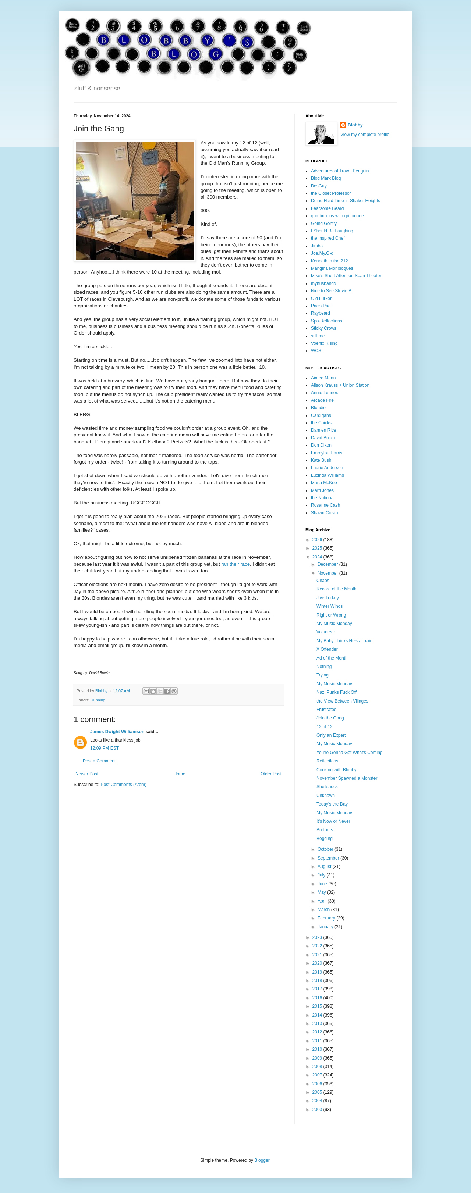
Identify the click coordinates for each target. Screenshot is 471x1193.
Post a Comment (99, 761)
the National (322, 497)
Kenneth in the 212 (329, 261)
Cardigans (321, 415)
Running (98, 700)
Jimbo (317, 246)
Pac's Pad (321, 305)
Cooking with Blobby (336, 769)
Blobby (355, 125)
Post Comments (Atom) (123, 784)
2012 (317, 1032)
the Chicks (321, 422)
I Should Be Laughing (332, 230)
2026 (317, 539)
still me (318, 336)
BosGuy (319, 186)
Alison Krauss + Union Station (340, 385)
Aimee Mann (323, 378)
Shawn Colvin (324, 512)
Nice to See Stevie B (331, 290)
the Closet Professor (331, 193)
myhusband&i (324, 283)
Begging (324, 838)
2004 (317, 1100)
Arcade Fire (322, 400)
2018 (317, 980)
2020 (317, 963)
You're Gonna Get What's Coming (349, 752)
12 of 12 (324, 726)
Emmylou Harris (326, 453)
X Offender (327, 649)
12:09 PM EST (104, 748)
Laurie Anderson (327, 467)
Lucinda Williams (327, 475)
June (323, 883)
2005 (317, 1092)
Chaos (322, 580)
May (322, 892)
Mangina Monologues (332, 268)
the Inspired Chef (327, 238)
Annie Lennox (324, 392)
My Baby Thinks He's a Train (344, 640)
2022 (317, 946)
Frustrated (326, 709)
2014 (317, 1015)
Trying (322, 675)
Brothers (324, 829)
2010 (317, 1049)
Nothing (324, 666)
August (325, 866)
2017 (317, 989)
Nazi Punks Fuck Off (336, 692)
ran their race (235, 564)
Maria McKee (324, 482)
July (322, 875)
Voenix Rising (324, 343)
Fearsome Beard (327, 208)
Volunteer (325, 632)
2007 (317, 1075)
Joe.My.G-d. (322, 253)
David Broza (323, 437)
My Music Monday (334, 623)
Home (179, 773)
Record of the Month (336, 589)
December (328, 564)
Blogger (261, 1160)
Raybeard (320, 313)
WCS (316, 350)
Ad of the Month (332, 658)
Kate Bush (321, 460)
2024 (317, 557)
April (322, 901)
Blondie (318, 407)
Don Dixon (321, 445)
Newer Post (86, 773)
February (327, 918)
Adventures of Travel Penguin (340, 171)
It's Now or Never (333, 821)
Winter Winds (329, 606)
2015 (317, 1006)
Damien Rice (323, 430)
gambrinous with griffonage (337, 215)
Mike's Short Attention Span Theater (346, 275)
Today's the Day (332, 804)
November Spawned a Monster (346, 778)
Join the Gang (330, 718)
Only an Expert (331, 735)
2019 (317, 972)
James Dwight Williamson (117, 731)
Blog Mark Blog (326, 178)
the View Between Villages (342, 701)
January (326, 926)
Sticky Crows (323, 328)
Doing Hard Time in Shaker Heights (345, 200)
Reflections (327, 761)
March (324, 909)
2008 (317, 1066)
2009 (317, 1058)
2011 (317, 1040)
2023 (317, 937)
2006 (317, 1083)
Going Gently (324, 223)
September (329, 858)
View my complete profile (364, 134)
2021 (317, 954)
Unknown (325, 795)
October (326, 849)
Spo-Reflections (326, 321)
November (328, 573)
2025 (317, 548)
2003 (317, 1109)
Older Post (271, 773)
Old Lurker (321, 298)
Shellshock (327, 786)
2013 (317, 1023)
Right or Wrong (331, 615)
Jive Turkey (327, 597)
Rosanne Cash (325, 505)
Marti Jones (322, 490)
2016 (317, 997)
